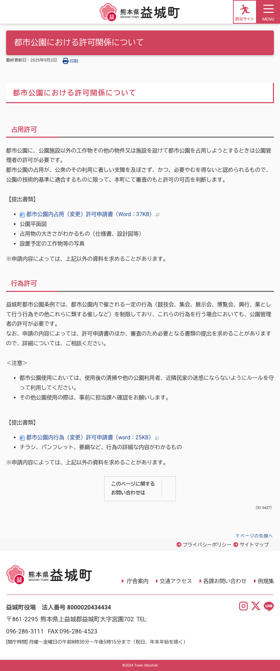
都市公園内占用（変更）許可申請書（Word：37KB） (89, 214)
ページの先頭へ (256, 535)
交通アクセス (176, 581)
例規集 (266, 581)
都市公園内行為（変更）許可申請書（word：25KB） (89, 437)
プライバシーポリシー (207, 545)
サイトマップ (254, 545)
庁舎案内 (136, 581)
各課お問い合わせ (225, 581)
